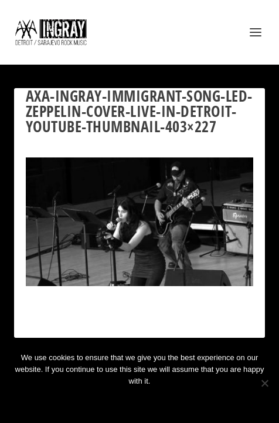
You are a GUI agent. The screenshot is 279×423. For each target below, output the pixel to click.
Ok (98, 401)
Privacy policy (155, 401)
